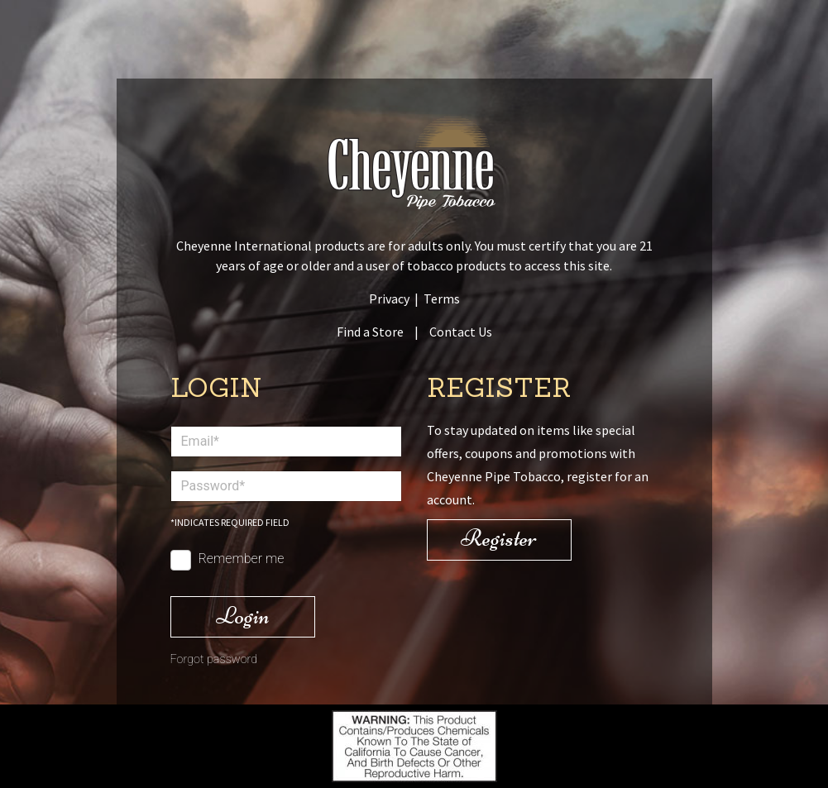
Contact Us (460, 331)
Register (499, 537)
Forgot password (214, 659)
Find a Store (370, 331)
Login (243, 615)
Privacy (389, 298)
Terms (442, 298)
